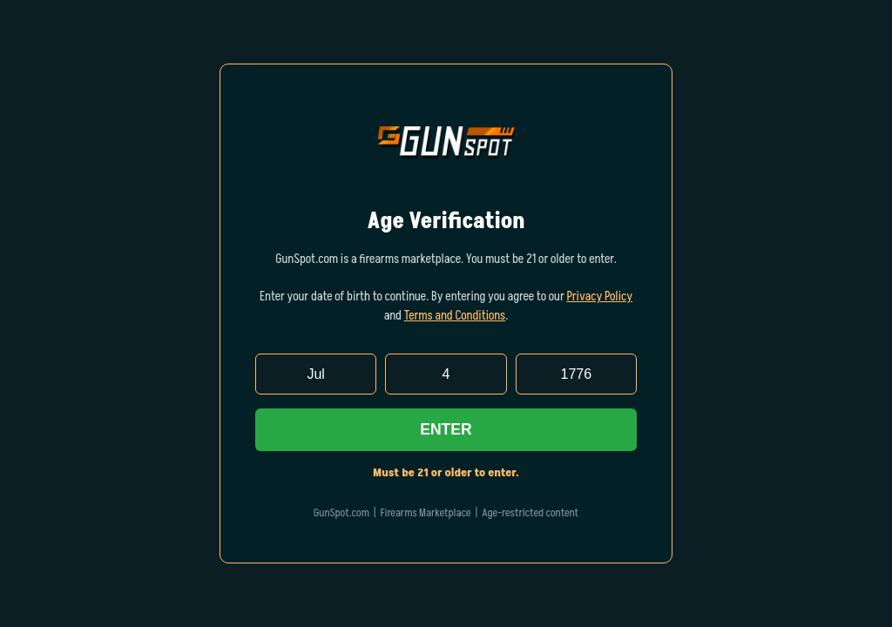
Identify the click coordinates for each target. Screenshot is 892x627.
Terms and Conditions (455, 316)
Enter (446, 429)
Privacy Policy (599, 297)
